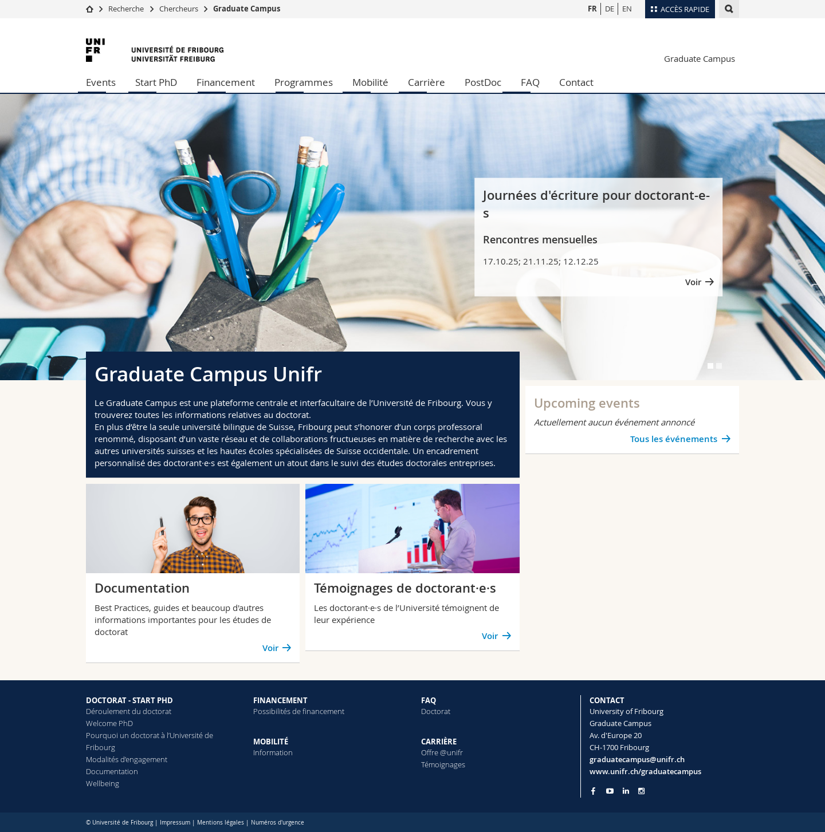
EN (627, 8)
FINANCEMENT (280, 700)
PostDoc (483, 82)
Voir (693, 281)
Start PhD (156, 82)
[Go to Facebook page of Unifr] (593, 791)
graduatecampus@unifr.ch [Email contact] (637, 759)
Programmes (303, 82)
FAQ (530, 82)
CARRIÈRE (439, 741)
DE (609, 8)
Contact (576, 82)
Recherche (126, 8)
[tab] (710, 366)
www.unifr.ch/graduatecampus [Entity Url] (645, 771)
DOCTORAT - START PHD (129, 700)
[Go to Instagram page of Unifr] (641, 791)
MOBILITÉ (270, 741)
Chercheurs (178, 8)
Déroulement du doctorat (128, 711)
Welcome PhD (109, 723)
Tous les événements (673, 439)
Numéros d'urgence (277, 822)
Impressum (175, 822)
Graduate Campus (246, 8)
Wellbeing (102, 783)
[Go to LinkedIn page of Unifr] (626, 791)
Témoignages (443, 764)
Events (101, 82)
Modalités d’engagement (126, 759)
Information (273, 752)
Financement (226, 82)
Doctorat (435, 711)
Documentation (112, 771)
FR (592, 8)
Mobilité (370, 82)
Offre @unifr (442, 752)
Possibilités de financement (298, 711)
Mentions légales (220, 822)
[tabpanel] (412, 237)
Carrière (426, 82)
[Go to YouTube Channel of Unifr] (610, 791)
